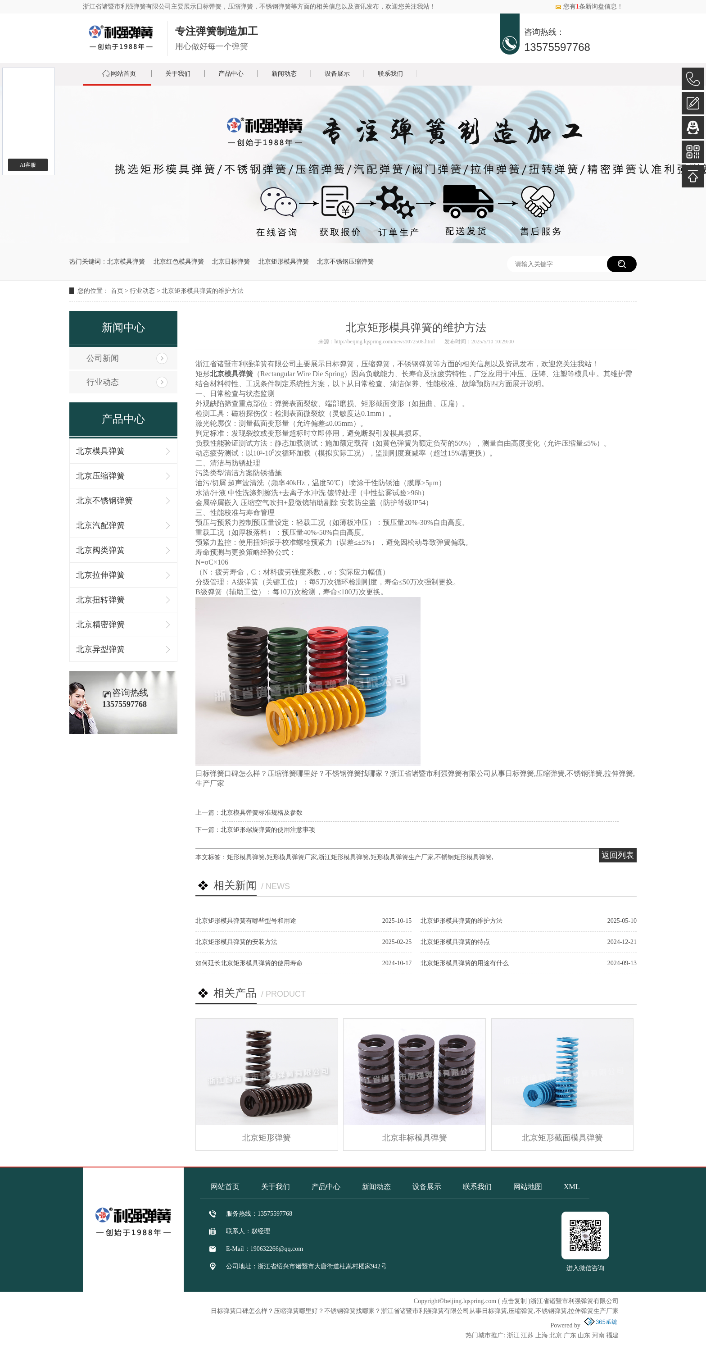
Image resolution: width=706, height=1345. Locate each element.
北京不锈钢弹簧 (104, 500)
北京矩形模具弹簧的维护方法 (203, 290)
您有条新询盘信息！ (589, 6)
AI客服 (28, 165)
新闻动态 (284, 73)
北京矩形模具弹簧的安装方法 (236, 942)
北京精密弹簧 (100, 624)
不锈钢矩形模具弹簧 (463, 857)
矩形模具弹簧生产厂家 (402, 857)
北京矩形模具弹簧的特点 (455, 942)
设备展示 (337, 73)
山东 (584, 1335)
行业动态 (142, 290)
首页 (117, 290)
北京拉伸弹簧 (100, 574)
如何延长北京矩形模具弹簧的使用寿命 (249, 963)
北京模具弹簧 (126, 261)
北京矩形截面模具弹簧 (562, 1137)
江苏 (527, 1335)
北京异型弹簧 (100, 649)
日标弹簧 (209, 6)
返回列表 (618, 855)
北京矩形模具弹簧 (283, 261)
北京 (555, 1335)
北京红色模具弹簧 (179, 261)
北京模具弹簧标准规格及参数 (262, 812)
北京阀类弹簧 (100, 550)
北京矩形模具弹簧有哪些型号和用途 (245, 920)
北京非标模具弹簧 (414, 1137)
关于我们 (177, 73)
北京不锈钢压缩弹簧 (345, 261)
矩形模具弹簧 (246, 857)
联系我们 (390, 73)
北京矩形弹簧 (266, 1137)
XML (572, 1186)
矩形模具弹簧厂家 (292, 857)
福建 (612, 1335)
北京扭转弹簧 (100, 599)
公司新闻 (102, 358)
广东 (570, 1335)
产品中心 (231, 73)
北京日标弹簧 (231, 261)
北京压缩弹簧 (100, 475)
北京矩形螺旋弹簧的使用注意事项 (268, 829)
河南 (598, 1335)
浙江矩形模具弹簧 (343, 857)
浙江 (513, 1335)
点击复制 (514, 1301)
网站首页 (123, 73)
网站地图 (527, 1186)
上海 (541, 1335)
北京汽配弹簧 (100, 525)
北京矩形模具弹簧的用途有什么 (465, 963)
